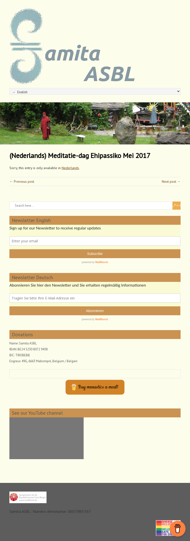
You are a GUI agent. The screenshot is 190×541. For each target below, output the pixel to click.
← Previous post (21, 181)
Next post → (171, 181)
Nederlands (70, 168)
